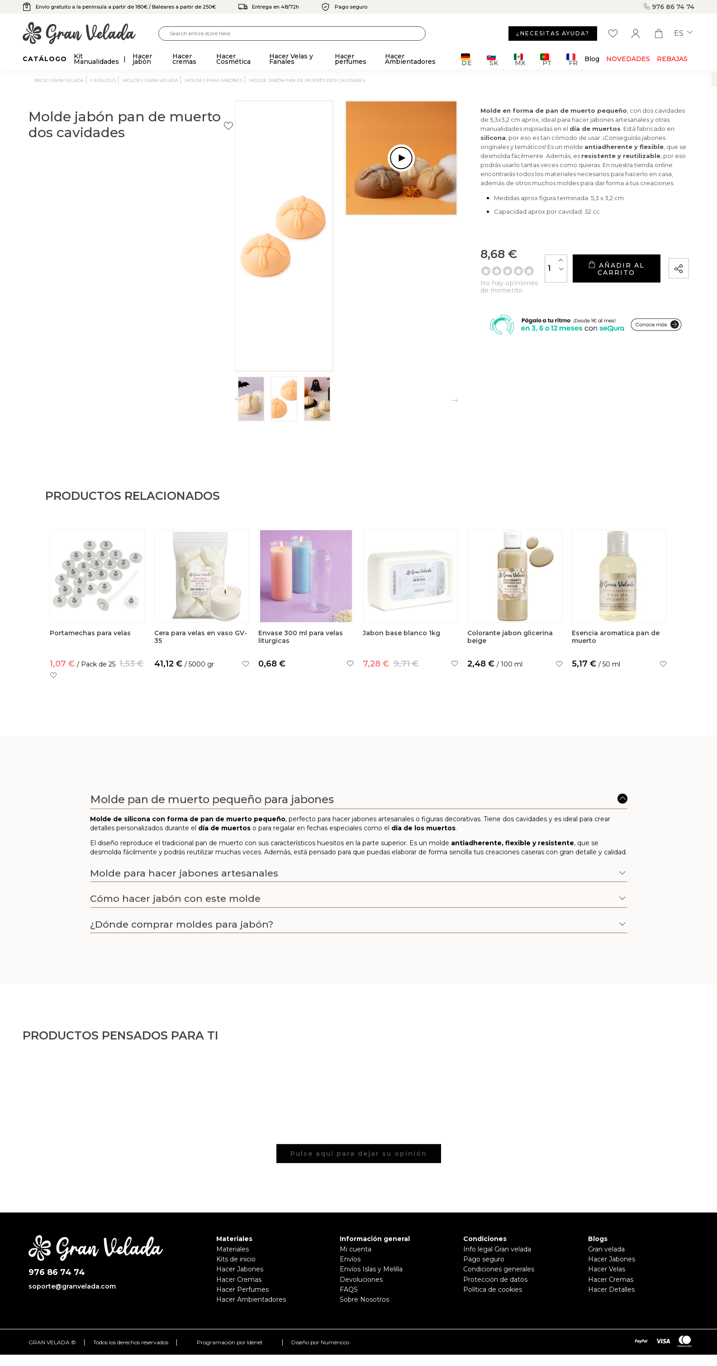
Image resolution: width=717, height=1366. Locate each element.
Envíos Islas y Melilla (371, 1269)
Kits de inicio (236, 1259)
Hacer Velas (606, 1269)
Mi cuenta (355, 1249)
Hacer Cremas (238, 1279)
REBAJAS (672, 59)
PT (545, 59)
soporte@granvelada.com (72, 1286)
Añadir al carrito (583, 272)
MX (519, 59)
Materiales (232, 1249)
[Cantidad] (491, 271)
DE (466, 59)
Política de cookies (492, 1289)
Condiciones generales (498, 1269)
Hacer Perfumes (242, 1289)
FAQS (349, 1289)
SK (492, 59)
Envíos (350, 1259)
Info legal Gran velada (497, 1249)
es (683, 33)
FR (572, 59)
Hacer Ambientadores (251, 1299)
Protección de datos (495, 1279)
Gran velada (606, 1249)
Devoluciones (361, 1279)
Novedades (628, 59)
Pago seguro (483, 1259)
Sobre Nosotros (364, 1299)
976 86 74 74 (669, 7)
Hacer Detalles (611, 1289)
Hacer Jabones (239, 1269)
